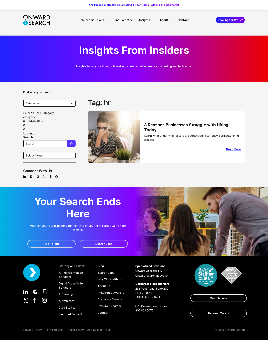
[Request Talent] (218, 313)
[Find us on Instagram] (56, 176)
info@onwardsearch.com (151, 306)
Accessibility (76, 329)
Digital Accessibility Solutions (71, 285)
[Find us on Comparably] (31, 176)
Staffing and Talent (71, 266)
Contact (183, 20)
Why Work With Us (110, 279)
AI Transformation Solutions (71, 274)
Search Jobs (106, 272)
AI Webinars (66, 301)
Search (28, 137)
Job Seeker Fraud (99, 329)
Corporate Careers (110, 299)
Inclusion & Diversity (111, 292)
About (164, 20)
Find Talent (121, 20)
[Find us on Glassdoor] (37, 176)
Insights (144, 20)
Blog (101, 266)
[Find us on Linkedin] (24, 176)
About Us (104, 286)
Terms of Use (54, 329)
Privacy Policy (32, 329)
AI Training (66, 294)
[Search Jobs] (104, 244)
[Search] (71, 143)
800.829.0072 (144, 310)
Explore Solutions (92, 20)
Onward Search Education (152, 275)
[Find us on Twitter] (44, 176)
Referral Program (109, 306)
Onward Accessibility (148, 271)
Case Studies (67, 307)
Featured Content (70, 314)
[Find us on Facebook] (50, 176)
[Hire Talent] (51, 244)
